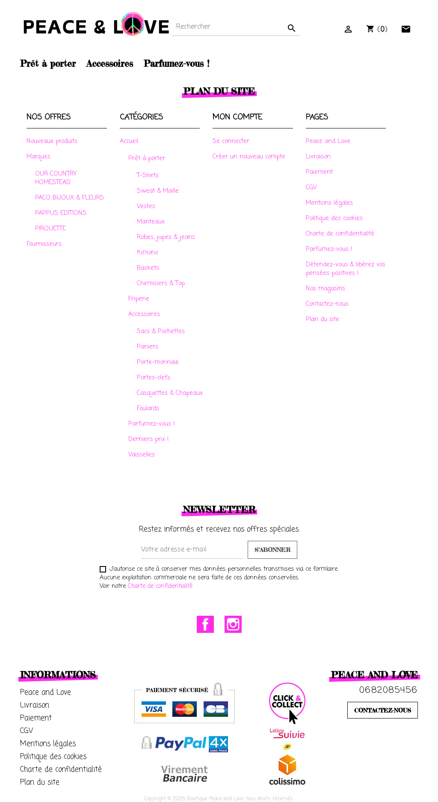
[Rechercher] (236, 27)
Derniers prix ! (148, 439)
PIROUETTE (50, 228)
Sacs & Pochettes (161, 331)
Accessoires (144, 314)
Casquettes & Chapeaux (170, 393)
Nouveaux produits (52, 141)
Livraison (318, 156)
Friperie (138, 299)
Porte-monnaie (158, 362)
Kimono (147, 252)
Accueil (129, 141)
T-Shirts (148, 175)
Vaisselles (141, 454)
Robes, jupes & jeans (166, 237)
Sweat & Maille (158, 191)
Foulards (148, 408)
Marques (38, 156)
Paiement (319, 172)
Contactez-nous (327, 304)
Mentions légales (329, 203)
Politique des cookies (334, 218)
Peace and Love (328, 141)
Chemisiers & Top (161, 283)
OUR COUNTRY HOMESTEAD (56, 178)
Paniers (147, 347)
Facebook (205, 624)
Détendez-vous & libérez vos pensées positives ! (345, 269)
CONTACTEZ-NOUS (382, 710)
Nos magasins (325, 288)
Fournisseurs (44, 244)
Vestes (146, 206)
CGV (311, 187)
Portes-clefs (153, 377)
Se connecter (231, 141)
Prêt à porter (146, 158)
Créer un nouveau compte (249, 156)
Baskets (148, 268)
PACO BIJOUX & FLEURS (69, 198)
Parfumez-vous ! (151, 424)
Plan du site (322, 319)
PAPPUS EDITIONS (60, 213)
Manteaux (151, 222)
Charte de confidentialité (340, 234)
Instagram (233, 624)
